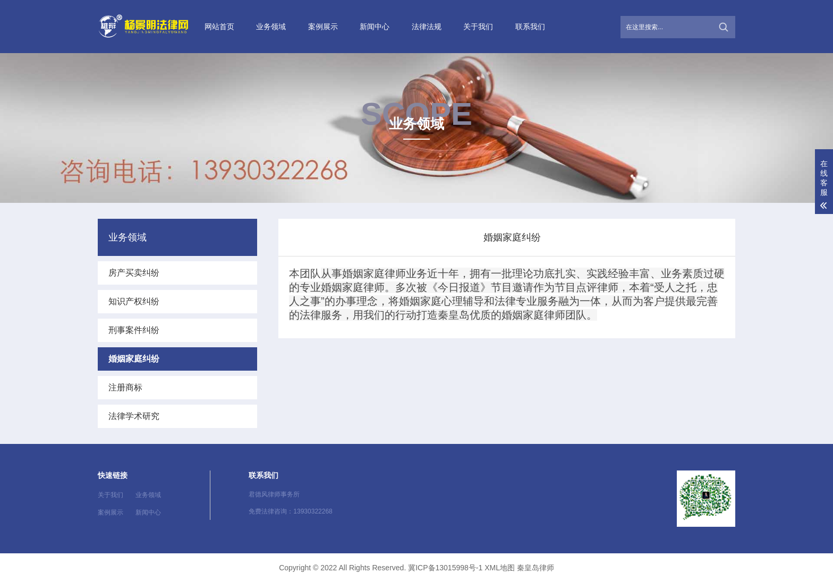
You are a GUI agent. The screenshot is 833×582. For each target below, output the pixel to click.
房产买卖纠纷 (133, 272)
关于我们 (478, 26)
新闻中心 (374, 26)
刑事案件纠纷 (133, 330)
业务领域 (271, 26)
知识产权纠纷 (133, 301)
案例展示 (323, 26)
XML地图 (499, 567)
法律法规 (426, 26)
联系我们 (530, 26)
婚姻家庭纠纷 (133, 358)
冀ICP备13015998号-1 (445, 567)
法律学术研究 (133, 416)
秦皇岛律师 (535, 567)
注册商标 (125, 387)
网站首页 (219, 26)
